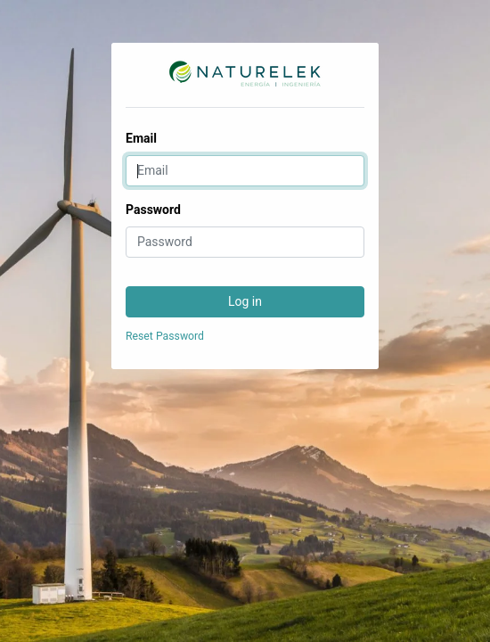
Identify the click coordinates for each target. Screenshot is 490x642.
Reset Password (165, 336)
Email (141, 138)
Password (153, 209)
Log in (245, 301)
